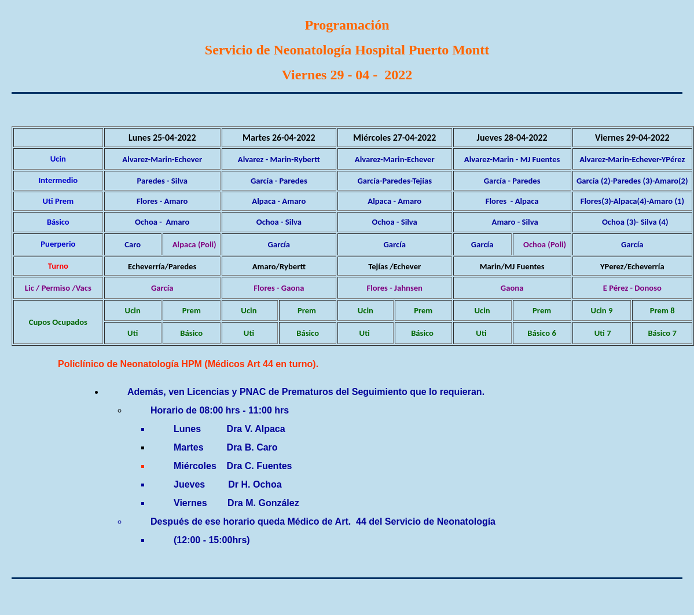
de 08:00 (204, 410)
